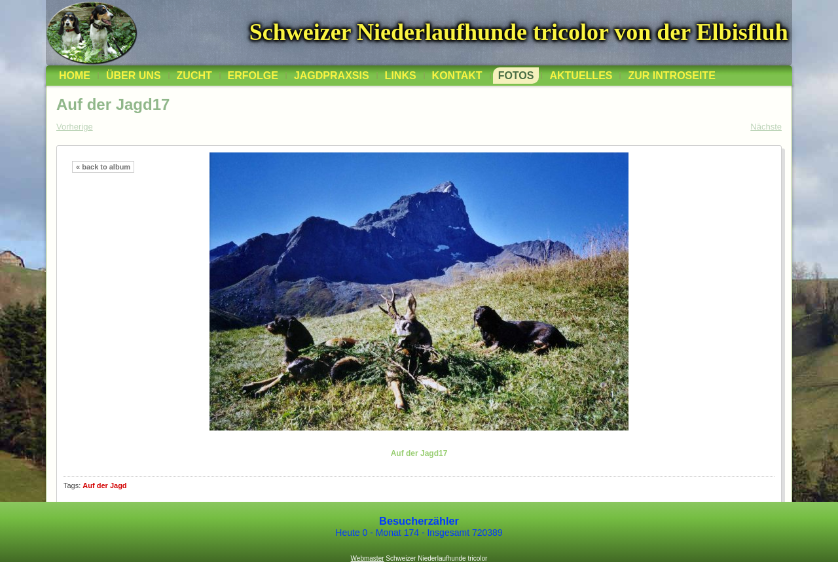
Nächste (766, 127)
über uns (133, 75)
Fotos (516, 75)
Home (74, 75)
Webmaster (367, 558)
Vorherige (74, 127)
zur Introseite (671, 75)
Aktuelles (580, 75)
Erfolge (253, 75)
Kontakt (457, 75)
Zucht (194, 75)
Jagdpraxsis (331, 75)
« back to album (103, 167)
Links (400, 75)
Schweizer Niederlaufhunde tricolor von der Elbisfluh (518, 32)
